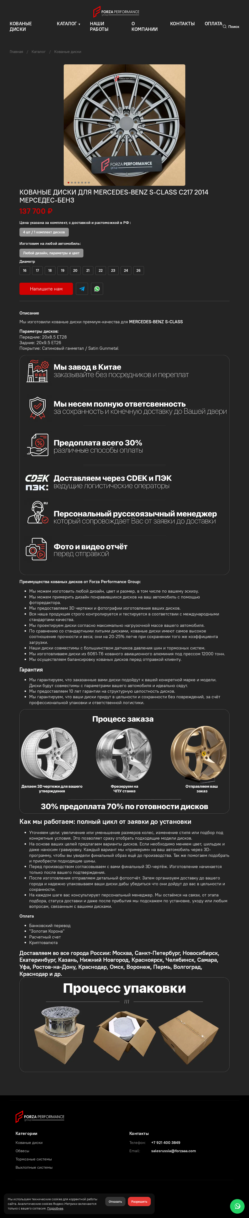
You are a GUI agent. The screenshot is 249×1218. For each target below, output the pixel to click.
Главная (16, 51)
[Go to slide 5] (82, 182)
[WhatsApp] (237, 1206)
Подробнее (55, 1208)
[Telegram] (82, 289)
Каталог (67, 23)
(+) (25, 270)
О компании (145, 26)
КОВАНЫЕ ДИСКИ (21, 26)
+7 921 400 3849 (165, 1142)
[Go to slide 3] (75, 182)
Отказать (115, 1201)
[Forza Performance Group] (40, 1116)
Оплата (213, 23)
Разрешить (139, 1201)
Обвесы (22, 1150)
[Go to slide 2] (72, 182)
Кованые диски (67, 51)
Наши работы (99, 26)
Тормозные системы (34, 1159)
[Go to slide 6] (85, 182)
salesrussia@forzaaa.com (173, 1150)
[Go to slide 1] (68, 182)
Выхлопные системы (34, 1167)
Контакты (182, 23)
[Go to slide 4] (79, 182)
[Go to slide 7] (89, 182)
